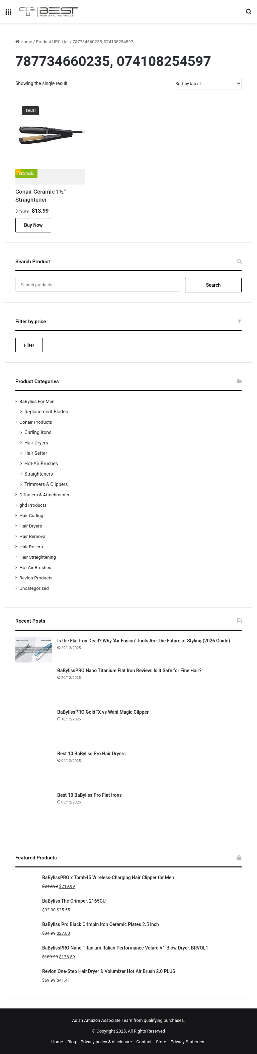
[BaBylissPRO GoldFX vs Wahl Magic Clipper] (33, 727)
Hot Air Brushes (35, 567)
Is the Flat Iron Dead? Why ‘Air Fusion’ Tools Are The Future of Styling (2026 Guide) (143, 640)
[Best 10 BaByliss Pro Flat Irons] (33, 810)
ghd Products (33, 505)
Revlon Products (36, 577)
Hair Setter (35, 453)
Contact (143, 1041)
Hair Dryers (36, 442)
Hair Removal (33, 536)
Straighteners (38, 474)
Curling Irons (38, 432)
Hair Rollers (31, 546)
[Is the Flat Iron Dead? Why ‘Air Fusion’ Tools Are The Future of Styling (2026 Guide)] (33, 649)
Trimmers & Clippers (46, 484)
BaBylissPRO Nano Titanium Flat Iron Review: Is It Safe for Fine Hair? (129, 670)
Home (26, 41)
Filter (29, 345)
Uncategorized (34, 588)
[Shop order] (207, 83)
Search (213, 285)
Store (161, 1041)
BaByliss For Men (37, 401)
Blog (71, 1041)
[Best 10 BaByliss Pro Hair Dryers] (33, 768)
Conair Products (35, 422)
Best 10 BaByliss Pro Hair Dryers (91, 753)
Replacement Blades (46, 411)
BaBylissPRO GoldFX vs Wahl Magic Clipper (103, 712)
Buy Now (33, 225)
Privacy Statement (188, 1041)
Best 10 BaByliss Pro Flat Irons (89, 795)
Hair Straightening (37, 557)
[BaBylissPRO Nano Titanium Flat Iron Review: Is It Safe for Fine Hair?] (33, 685)
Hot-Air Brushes (41, 463)
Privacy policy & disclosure (106, 1041)
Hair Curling (31, 515)
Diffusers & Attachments (44, 494)
